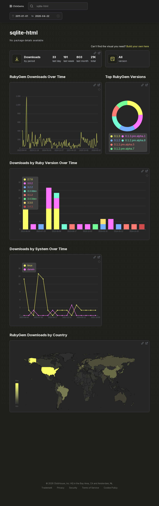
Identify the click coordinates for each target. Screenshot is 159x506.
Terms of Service (90, 487)
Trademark (47, 487)
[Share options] (94, 53)
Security (73, 487)
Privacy (60, 487)
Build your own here (137, 46)
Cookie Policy (110, 487)
